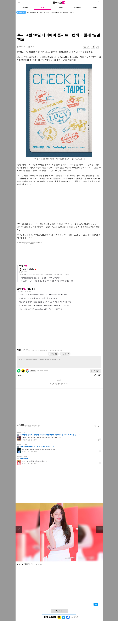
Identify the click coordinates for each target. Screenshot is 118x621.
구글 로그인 (27, 371)
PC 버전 (58, 611)
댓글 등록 (97, 371)
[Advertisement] (59, 24)
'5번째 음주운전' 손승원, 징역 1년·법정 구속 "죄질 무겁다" (40, 278)
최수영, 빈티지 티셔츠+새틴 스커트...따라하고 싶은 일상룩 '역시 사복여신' (44, 305)
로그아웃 (33, 370)
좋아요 (35, 269)
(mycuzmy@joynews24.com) (33, 243)
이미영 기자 (27, 269)
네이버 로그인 (19, 371)
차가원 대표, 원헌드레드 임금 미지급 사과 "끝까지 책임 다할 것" (51, 12)
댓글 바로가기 (96, 604)
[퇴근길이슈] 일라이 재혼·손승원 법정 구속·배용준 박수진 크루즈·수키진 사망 (47, 281)
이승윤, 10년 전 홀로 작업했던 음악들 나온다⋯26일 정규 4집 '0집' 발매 (43, 294)
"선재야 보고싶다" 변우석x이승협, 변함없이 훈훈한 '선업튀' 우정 (40, 309)
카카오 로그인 (23, 371)
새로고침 (34, 289)
